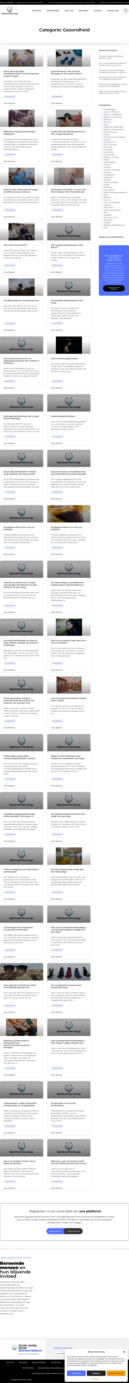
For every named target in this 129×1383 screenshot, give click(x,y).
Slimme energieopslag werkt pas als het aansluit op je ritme (76, 2)
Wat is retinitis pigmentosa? (64, 358)
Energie (107, 139)
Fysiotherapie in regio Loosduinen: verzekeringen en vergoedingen (20, 1104)
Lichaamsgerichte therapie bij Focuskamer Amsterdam (18, 928)
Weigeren (96, 1373)
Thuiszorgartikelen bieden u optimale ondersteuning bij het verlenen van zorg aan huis (19, 700)
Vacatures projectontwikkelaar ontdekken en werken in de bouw (113, 71)
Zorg (106, 228)
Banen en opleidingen (113, 114)
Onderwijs (108, 187)
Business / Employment (114, 129)
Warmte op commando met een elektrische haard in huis (112, 92)
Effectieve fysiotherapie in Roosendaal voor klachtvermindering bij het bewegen (17, 1044)
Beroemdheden (39, 1362)
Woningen (108, 220)
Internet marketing (112, 170)
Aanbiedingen (109, 109)
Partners (36, 10)
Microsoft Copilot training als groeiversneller (31, 2)
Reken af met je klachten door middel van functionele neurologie (68, 757)
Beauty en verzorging (113, 117)
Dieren (106, 134)
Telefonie (107, 197)
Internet (107, 167)
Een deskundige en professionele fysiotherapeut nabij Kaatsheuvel (67, 583)
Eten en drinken (110, 145)
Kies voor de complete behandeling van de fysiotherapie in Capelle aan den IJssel (68, 929)
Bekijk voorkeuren (116, 1373)
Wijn (106, 212)
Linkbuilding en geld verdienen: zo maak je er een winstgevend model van (64, 1373)
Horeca (107, 160)
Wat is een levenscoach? (15, 245)
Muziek (107, 185)
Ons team (83, 10)
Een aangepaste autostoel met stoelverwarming (66, 986)
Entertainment (110, 142)
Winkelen (108, 215)
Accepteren (76, 1373)
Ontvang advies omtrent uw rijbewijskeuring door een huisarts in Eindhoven (21, 360)
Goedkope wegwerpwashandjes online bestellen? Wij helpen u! (19, 815)
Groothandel (109, 155)
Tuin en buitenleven (112, 202)
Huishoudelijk (109, 162)
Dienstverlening (110, 132)
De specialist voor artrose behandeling (63, 1104)
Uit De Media (52, 10)
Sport (106, 195)
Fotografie (108, 150)
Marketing (108, 177)
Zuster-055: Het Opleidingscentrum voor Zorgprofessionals (68, 132)
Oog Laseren (109, 190)
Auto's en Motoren (111, 112)
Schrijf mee (112, 10)
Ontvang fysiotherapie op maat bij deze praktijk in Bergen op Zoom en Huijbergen (21, 642)
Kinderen (107, 172)
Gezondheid (109, 152)
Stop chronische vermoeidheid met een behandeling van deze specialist (68, 473)
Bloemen (107, 122)
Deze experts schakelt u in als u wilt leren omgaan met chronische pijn (68, 190)
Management (109, 175)
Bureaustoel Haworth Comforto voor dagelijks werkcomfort (112, 78)
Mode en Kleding (111, 182)
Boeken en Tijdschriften (113, 127)
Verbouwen (108, 207)
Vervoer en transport (112, 210)
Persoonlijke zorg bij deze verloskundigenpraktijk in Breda (19, 757)
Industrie (107, 165)
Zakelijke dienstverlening (114, 225)
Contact (98, 10)
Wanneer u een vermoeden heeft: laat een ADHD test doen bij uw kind (68, 1162)
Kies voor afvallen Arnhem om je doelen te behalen (19, 1162)
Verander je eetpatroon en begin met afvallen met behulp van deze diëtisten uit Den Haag (20, 584)
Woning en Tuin (110, 217)
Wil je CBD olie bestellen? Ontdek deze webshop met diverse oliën (20, 473)
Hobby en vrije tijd (111, 157)
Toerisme (107, 200)
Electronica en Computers (115, 137)
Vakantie (107, 205)
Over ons (69, 10)
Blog (106, 124)
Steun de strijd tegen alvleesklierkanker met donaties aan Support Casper (21, 73)
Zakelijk (107, 223)
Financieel (108, 147)
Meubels (107, 180)
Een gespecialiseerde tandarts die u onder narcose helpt (68, 815)
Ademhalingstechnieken (63, 416)
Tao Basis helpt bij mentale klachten (21, 300)
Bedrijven (108, 119)
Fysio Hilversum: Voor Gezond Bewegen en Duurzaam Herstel (66, 72)
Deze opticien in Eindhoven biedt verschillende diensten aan (20, 986)
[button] (124, 1352)
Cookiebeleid (95, 1379)
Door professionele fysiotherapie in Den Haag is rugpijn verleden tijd (68, 1042)
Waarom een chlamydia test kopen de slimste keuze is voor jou (21, 190)
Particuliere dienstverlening (115, 192)
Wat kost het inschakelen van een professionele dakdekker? (113, 85)
